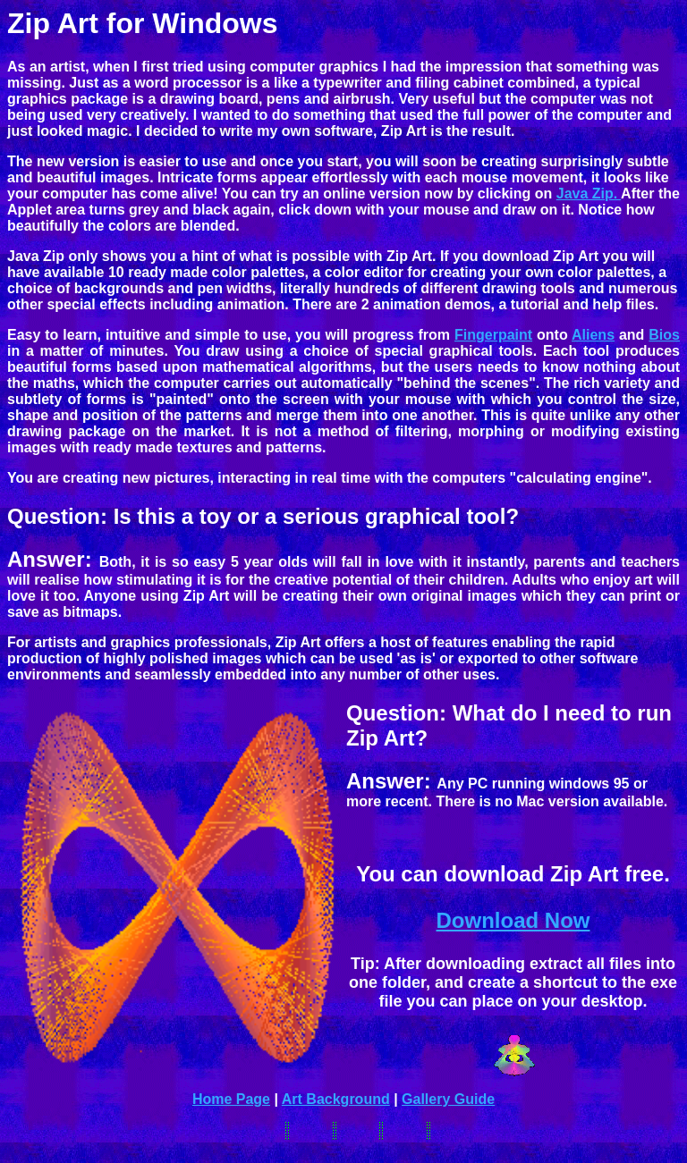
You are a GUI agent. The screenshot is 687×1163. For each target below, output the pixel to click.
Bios (664, 334)
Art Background (336, 1099)
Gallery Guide (448, 1099)
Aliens (593, 334)
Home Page (231, 1099)
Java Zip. (588, 193)
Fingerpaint (493, 334)
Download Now (513, 920)
